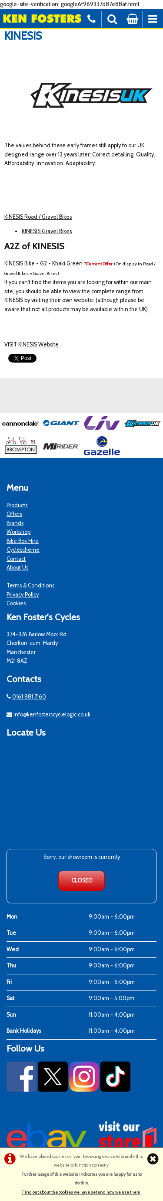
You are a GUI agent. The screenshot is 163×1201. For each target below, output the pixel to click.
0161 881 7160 (29, 696)
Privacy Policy (23, 594)
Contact (16, 559)
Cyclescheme (23, 549)
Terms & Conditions (30, 585)
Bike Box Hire (23, 541)
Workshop (18, 532)
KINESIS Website (38, 344)
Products (17, 505)
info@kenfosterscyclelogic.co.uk (51, 714)
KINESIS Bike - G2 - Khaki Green (43, 263)
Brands (15, 523)
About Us (17, 567)
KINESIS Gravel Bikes (47, 231)
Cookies (16, 603)
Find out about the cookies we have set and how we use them (81, 1192)
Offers (14, 514)
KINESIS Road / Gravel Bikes (38, 217)
